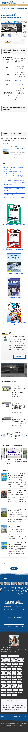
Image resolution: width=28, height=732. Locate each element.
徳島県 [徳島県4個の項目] (9, 676)
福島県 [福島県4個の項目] (20, 684)
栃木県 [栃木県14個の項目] (20, 679)
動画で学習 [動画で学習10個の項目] (15, 663)
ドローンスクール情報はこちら (14, 626)
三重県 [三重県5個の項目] (13, 658)
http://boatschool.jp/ (19, 84)
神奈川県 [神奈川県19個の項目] (4, 684)
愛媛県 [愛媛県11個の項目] (14, 676)
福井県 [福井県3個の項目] (10, 684)
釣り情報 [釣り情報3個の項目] (10, 689)
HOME (4, 8)
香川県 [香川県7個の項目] (20, 692)
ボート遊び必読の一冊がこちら (14, 298)
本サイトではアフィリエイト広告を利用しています (14, 5)
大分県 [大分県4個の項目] (20, 666)
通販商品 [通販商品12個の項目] (4, 689)
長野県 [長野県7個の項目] (21, 689)
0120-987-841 (18, 80)
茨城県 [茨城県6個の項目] (14, 687)
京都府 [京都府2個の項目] (22, 661)
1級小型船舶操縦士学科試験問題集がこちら (14, 224)
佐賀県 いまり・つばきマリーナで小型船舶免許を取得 (18, 435)
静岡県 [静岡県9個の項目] (15, 692)
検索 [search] (13, 568)
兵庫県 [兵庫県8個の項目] (9, 663)
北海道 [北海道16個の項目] (21, 663)
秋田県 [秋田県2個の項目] (4, 687)
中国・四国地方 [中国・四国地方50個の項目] (20, 658)
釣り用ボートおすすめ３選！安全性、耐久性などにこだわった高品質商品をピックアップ (14, 188)
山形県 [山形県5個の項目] (14, 671)
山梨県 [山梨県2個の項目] (19, 671)
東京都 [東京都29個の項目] (9, 679)
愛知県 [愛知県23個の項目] (19, 676)
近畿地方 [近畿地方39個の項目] (20, 687)
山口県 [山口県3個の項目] (9, 671)
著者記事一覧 (19, 356)
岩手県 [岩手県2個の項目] (14, 674)
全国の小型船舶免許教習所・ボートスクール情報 (14, 609)
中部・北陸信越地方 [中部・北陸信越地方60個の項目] (6, 661)
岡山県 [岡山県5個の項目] (9, 674)
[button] (1, 457)
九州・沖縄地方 (10, 8)
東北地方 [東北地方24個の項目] (14, 679)
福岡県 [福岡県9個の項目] (15, 684)
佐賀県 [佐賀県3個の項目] (4, 663)
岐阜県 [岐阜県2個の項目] (4, 674)
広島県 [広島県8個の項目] (4, 676)
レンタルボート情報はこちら (14, 617)
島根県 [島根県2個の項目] (19, 674)
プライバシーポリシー (15, 716)
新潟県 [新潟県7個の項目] (4, 679)
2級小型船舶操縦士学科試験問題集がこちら (14, 249)
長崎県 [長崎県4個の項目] (16, 689)
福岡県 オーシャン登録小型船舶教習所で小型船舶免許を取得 (18, 407)
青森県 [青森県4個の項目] (10, 692)
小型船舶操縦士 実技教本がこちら (14, 273)
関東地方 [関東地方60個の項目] (4, 692)
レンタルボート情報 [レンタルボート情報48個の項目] (6, 658)
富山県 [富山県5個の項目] (4, 671)
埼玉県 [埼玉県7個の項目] (15, 666)
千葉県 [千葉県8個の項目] (4, 666)
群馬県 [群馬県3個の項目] (9, 687)
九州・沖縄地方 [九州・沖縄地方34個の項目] (15, 661)
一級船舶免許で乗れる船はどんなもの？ (14, 180)
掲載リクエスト (4, 716)
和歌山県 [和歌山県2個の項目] (9, 666)
